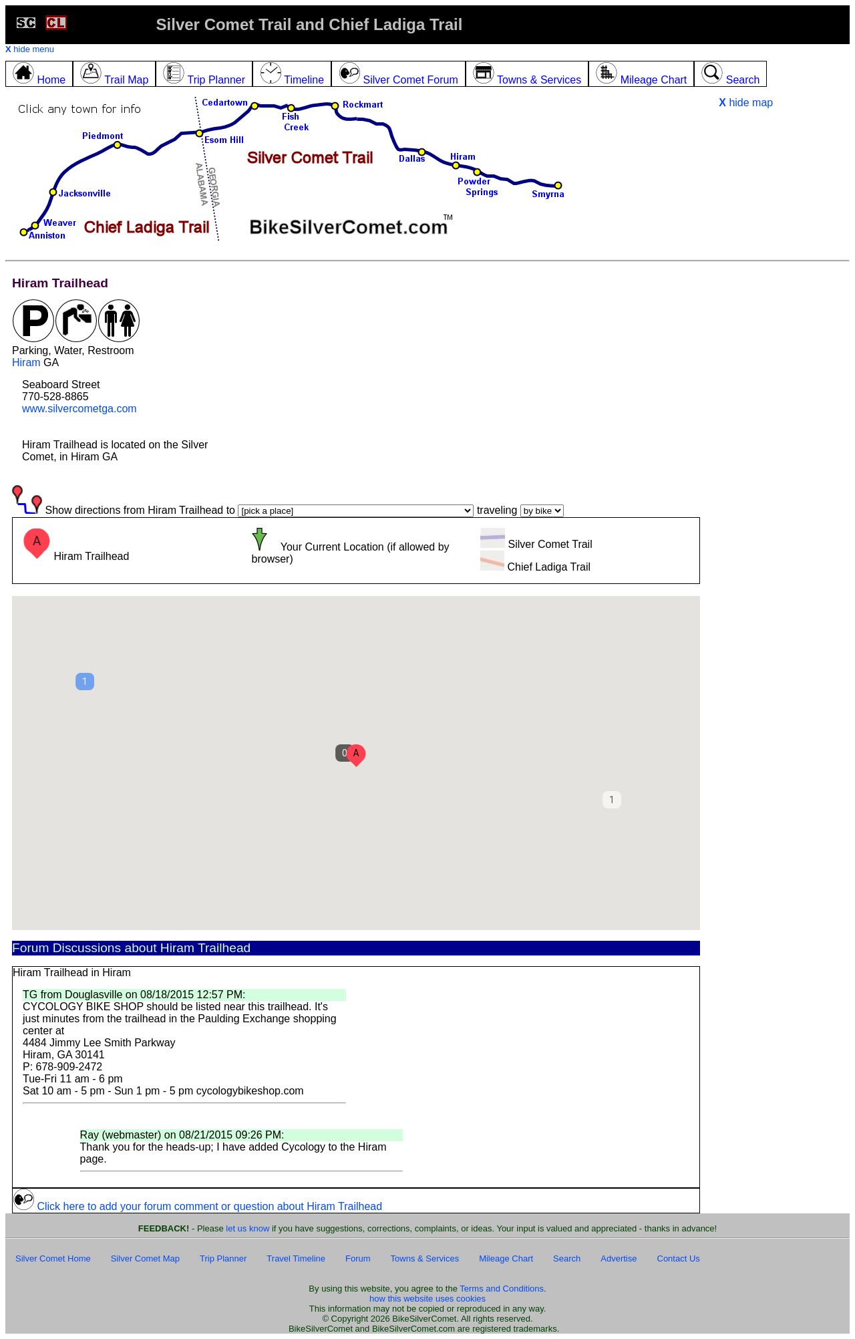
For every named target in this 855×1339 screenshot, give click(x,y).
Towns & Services (425, 1258)
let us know (247, 1228)
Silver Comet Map (145, 1258)
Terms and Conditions (502, 1289)
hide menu (29, 49)
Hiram (26, 362)
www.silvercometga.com (79, 408)
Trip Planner (223, 1258)
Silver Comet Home (53, 1258)
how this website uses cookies (427, 1299)
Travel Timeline (296, 1258)
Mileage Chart (506, 1258)
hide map (746, 102)
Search (566, 1258)
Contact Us (678, 1258)
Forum (358, 1258)
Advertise (619, 1258)
